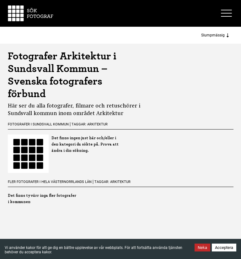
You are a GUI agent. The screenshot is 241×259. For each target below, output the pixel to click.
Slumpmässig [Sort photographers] (215, 35)
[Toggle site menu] (227, 13)
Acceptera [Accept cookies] (224, 247)
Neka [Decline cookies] (202, 247)
